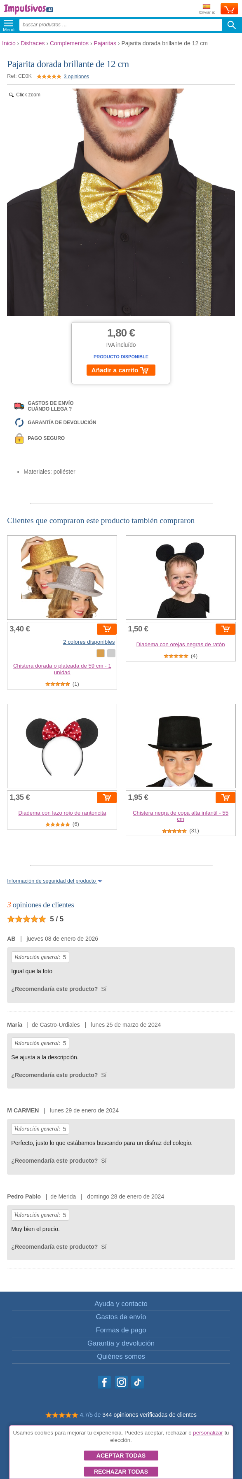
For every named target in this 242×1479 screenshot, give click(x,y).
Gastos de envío (121, 1317)
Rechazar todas (121, 1471)
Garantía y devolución (121, 1343)
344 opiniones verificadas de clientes (149, 1414)
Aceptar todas (121, 1455)
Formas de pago (121, 1330)
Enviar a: (207, 9)
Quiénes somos (121, 1356)
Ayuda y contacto (120, 1304)
